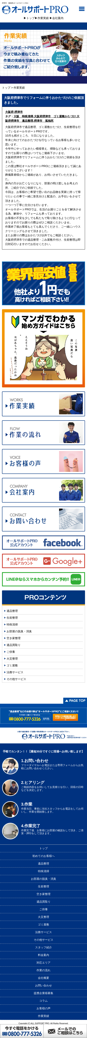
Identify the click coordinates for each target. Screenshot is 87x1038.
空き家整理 (14, 638)
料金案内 (43, 955)
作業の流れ (43, 970)
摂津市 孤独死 (43, 120)
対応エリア (43, 962)
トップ (30, 18)
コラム (43, 1000)
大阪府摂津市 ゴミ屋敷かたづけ (55, 116)
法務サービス (15, 672)
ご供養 (11, 651)
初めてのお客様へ (43, 856)
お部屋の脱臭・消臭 (19, 631)
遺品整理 (12, 610)
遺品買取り (14, 645)
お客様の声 (43, 1008)
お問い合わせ (43, 985)
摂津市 (18, 112)
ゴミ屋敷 (12, 665)
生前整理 (12, 617)
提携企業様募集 (43, 993)
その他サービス (16, 679)
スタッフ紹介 (43, 947)
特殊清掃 (12, 624)
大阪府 (9, 112)
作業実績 (43, 18)
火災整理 (12, 658)
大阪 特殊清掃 (23, 116)
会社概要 (43, 977)
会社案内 (57, 18)
